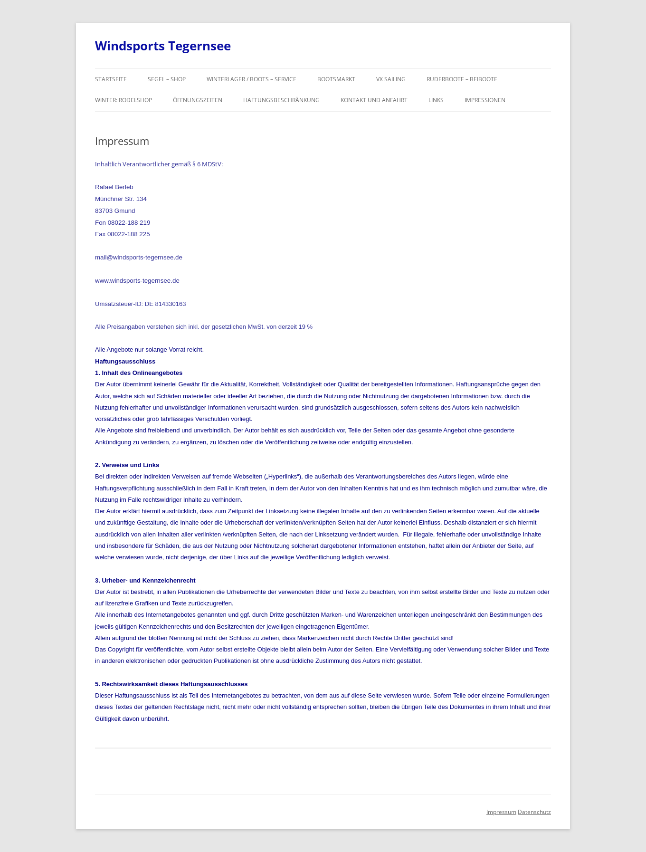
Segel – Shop (167, 79)
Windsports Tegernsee (163, 45)
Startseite (111, 79)
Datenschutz (534, 812)
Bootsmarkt (336, 79)
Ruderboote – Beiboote (462, 79)
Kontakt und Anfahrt (374, 100)
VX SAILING (391, 79)
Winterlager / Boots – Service (251, 79)
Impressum (501, 812)
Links (436, 100)
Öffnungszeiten (197, 100)
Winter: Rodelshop (123, 100)
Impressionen (485, 100)
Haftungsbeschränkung (281, 100)
